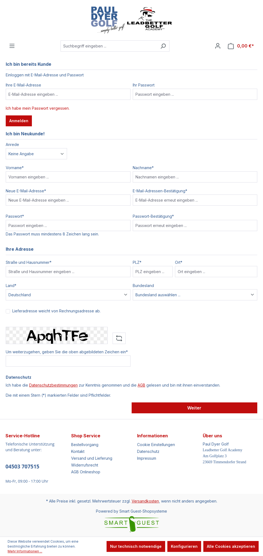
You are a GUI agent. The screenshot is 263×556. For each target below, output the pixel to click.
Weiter (194, 408)
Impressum (146, 458)
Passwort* (15, 216)
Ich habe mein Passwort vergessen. (37, 108)
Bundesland (143, 285)
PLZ (137, 262)
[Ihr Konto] (217, 45)
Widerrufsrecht (84, 465)
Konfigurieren (184, 546)
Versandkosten (145, 501)
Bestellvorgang (84, 444)
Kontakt (77, 451)
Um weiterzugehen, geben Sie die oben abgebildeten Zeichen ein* (67, 351)
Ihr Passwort (144, 85)
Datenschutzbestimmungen (53, 385)
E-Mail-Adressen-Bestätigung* (160, 191)
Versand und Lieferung (91, 458)
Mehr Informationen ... (25, 551)
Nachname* (143, 167)
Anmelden (18, 120)
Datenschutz (148, 451)
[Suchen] (163, 46)
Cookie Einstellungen (156, 444)
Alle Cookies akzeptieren (231, 546)
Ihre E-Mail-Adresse (23, 85)
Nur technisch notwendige (136, 546)
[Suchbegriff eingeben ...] (109, 46)
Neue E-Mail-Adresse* (26, 191)
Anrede (12, 144)
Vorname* (15, 167)
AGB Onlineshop (85, 472)
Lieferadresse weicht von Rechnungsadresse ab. (56, 311)
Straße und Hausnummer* (29, 262)
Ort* (178, 262)
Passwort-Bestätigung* (153, 216)
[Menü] (12, 45)
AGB (141, 385)
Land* (11, 285)
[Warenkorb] (241, 46)
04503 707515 (22, 466)
